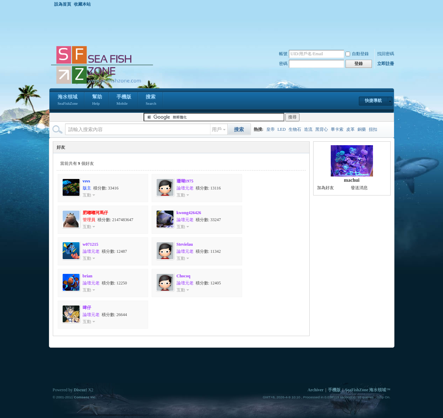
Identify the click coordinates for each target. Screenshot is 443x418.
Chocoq (183, 276)
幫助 (97, 100)
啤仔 (87, 307)
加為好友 (325, 187)
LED (282, 129)
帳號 (283, 53)
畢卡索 (337, 129)
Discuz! (80, 389)
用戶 (217, 129)
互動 (87, 195)
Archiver (316, 389)
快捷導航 (373, 100)
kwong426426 (189, 212)
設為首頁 (62, 4)
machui (351, 180)
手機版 (123, 100)
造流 (308, 129)
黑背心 (321, 129)
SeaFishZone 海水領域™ (367, 389)
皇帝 (270, 129)
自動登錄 (357, 53)
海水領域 (68, 100)
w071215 (91, 244)
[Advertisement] (223, 26)
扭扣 (373, 129)
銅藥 (361, 129)
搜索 (151, 100)
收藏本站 (82, 4)
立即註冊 (385, 63)
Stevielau (185, 244)
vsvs (86, 181)
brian (88, 276)
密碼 (283, 63)
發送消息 (359, 187)
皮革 (350, 129)
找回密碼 (385, 53)
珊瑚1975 (185, 181)
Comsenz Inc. (85, 397)
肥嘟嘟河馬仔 (95, 212)
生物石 (295, 129)
